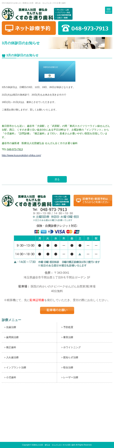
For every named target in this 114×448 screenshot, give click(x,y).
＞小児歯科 (10, 377)
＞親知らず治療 (69, 357)
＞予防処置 (67, 327)
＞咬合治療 (67, 367)
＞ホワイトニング (71, 347)
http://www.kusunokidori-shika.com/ (21, 155)
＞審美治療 (67, 337)
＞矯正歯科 (10, 347)
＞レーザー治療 (69, 377)
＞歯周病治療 (11, 337)
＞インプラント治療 (15, 367)
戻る (57, 179)
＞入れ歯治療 (11, 357)
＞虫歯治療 (10, 327)
